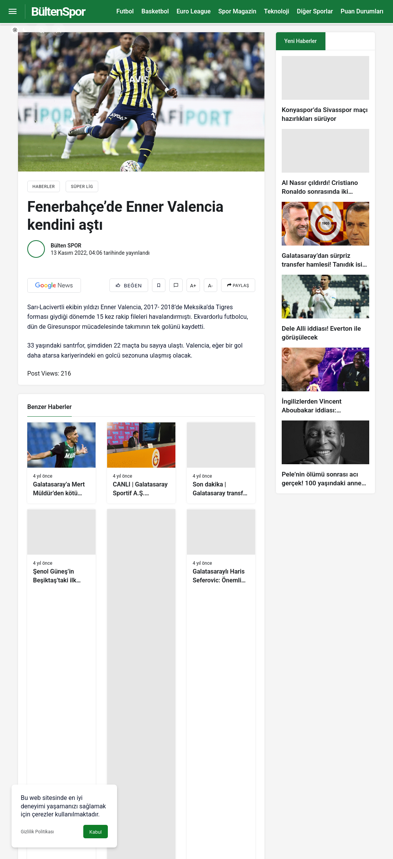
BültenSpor (58, 11)
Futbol (125, 11)
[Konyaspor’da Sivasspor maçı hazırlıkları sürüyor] (325, 89)
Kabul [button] (95, 832)
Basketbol (154, 11)
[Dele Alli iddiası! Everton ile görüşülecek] (325, 308)
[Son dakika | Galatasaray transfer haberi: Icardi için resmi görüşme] (221, 463)
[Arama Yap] (41, 29)
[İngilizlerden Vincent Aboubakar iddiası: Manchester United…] (325, 381)
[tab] (350, 41)
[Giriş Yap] (58, 29)
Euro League (194, 11)
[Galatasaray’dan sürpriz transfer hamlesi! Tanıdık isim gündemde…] (325, 235)
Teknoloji (276, 11)
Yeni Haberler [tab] (300, 41)
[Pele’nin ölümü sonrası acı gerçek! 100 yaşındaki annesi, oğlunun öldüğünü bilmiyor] (325, 454)
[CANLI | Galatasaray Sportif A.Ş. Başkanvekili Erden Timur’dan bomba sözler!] (141, 463)
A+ (193, 286)
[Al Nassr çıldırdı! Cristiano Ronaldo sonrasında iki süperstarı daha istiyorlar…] (325, 162)
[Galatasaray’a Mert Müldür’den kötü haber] (61, 463)
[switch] (20, 30)
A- (210, 286)
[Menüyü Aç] (12, 11)
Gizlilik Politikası (37, 831)
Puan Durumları (362, 11)
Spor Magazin (237, 11)
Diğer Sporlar (315, 11)
